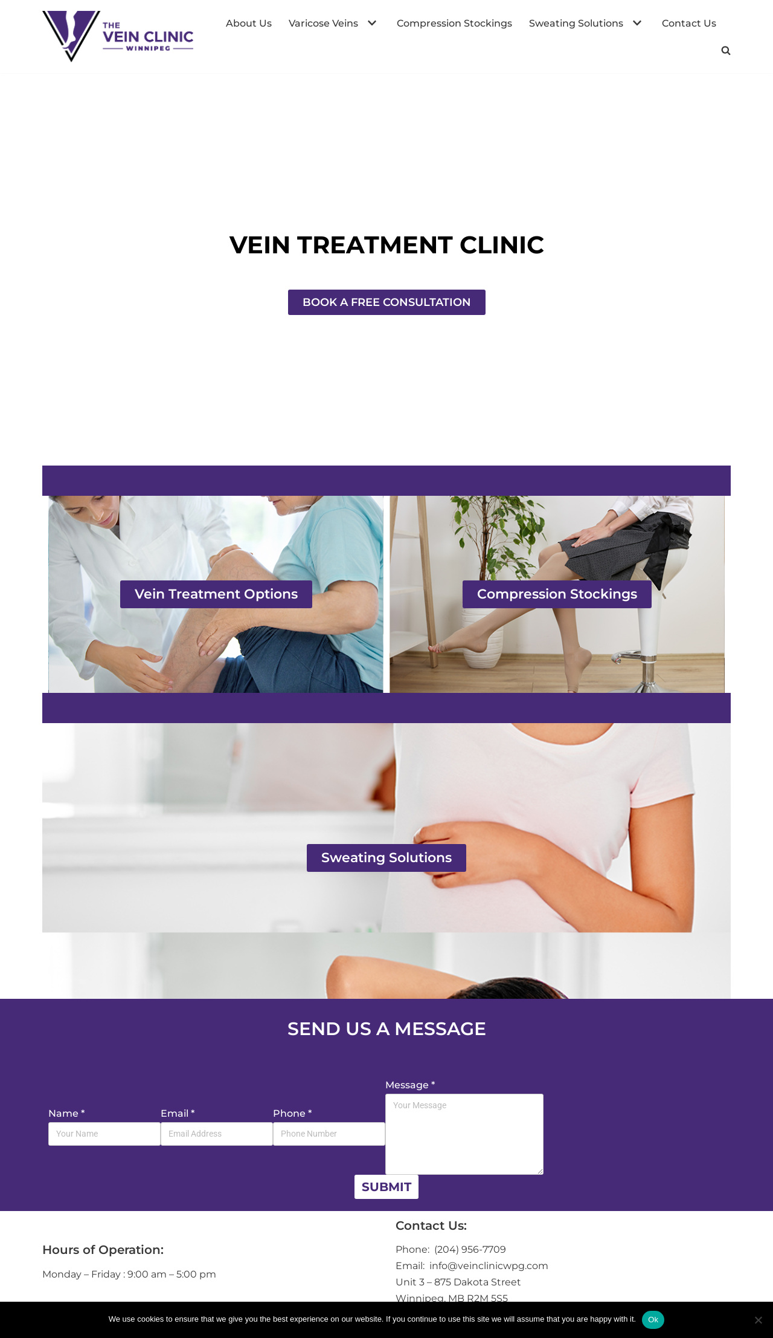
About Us (249, 23)
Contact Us (689, 23)
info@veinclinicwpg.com (487, 1265)
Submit (386, 1187)
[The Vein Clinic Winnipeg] (117, 36)
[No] (758, 1320)
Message (410, 1085)
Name (66, 1113)
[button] (370, 23)
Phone (292, 1113)
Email (177, 1113)
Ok (653, 1319)
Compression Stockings (454, 23)
